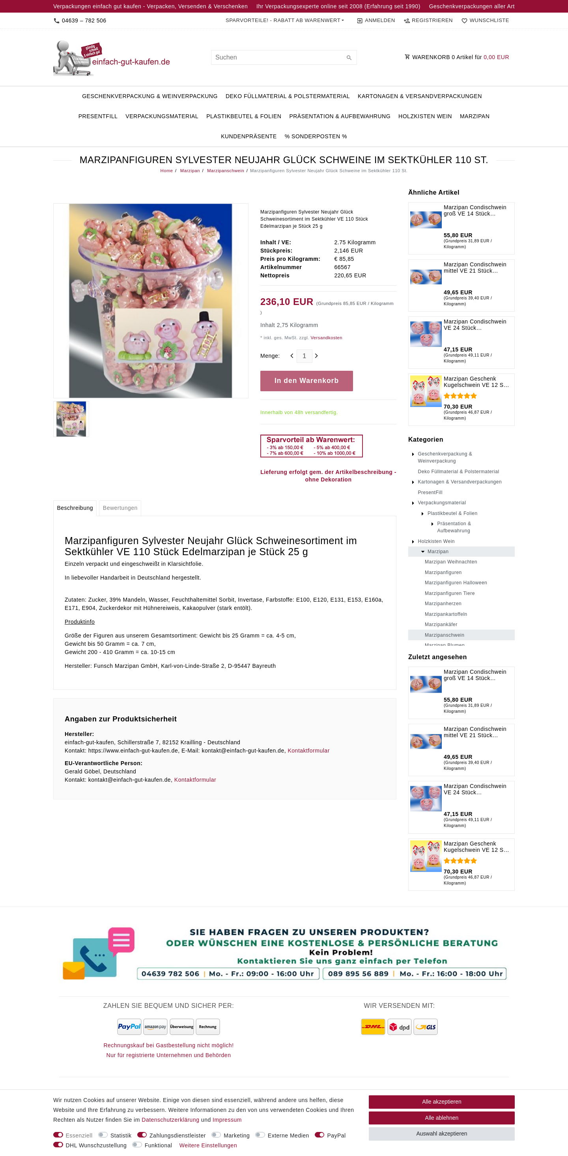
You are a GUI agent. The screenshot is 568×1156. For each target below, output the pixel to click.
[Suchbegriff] (284, 57)
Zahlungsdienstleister (177, 1135)
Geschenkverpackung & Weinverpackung (150, 96)
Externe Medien (288, 1135)
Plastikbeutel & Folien (243, 116)
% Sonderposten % (316, 136)
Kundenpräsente (249, 136)
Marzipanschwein (225, 170)
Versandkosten (325, 337)
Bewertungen (120, 508)
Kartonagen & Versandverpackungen (420, 96)
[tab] (75, 508)
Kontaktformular (308, 750)
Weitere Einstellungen (208, 1145)
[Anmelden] (375, 20)
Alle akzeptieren (442, 1101)
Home (167, 170)
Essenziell (79, 1135)
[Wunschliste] (483, 20)
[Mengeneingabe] (304, 356)
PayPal (336, 1135)
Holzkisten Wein (425, 116)
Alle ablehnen (442, 1118)
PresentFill (98, 116)
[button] (285, 20)
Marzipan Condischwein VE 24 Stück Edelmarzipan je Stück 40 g (475, 324)
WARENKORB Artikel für (457, 57)
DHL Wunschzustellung (96, 1145)
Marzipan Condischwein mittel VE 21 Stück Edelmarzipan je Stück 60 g (475, 267)
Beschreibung (75, 508)
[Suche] (349, 58)
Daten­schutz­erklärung (170, 1120)
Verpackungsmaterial (161, 116)
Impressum (227, 1120)
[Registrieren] (428, 20)
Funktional (158, 1145)
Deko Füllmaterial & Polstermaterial (288, 96)
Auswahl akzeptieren (441, 1133)
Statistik (121, 1135)
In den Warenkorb (307, 381)
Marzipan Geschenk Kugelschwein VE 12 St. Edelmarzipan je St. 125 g (475, 381)
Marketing (237, 1135)
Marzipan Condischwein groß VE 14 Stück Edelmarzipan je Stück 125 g (475, 210)
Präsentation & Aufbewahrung (339, 116)
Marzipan (475, 116)
